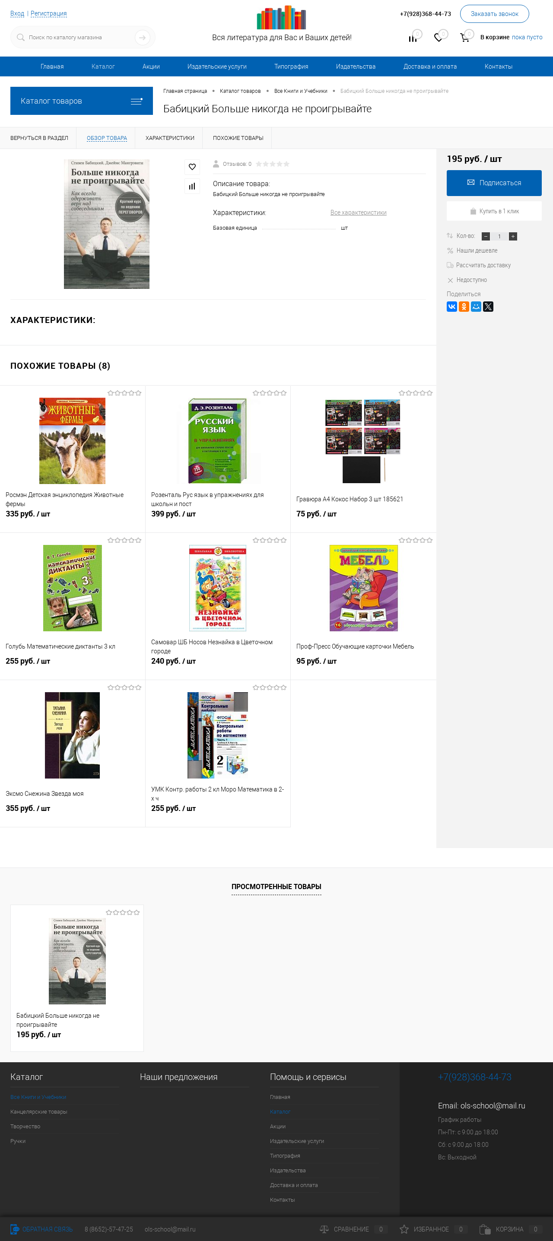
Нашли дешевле (472, 250)
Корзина (511, 1229)
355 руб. (73, 813)
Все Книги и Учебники (38, 1097)
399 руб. (218, 518)
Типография (291, 66)
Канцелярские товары (38, 1111)
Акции (151, 66)
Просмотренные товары (276, 886)
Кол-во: (467, 235)
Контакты (499, 66)
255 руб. (73, 666)
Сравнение (354, 1229)
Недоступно (467, 279)
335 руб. (73, 518)
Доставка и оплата (430, 66)
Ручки (17, 1141)
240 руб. (218, 666)
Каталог (103, 66)
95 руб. (363, 666)
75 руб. (363, 518)
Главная (52, 66)
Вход (17, 13)
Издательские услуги (217, 66)
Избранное (434, 1229)
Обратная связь (41, 1229)
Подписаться (494, 183)
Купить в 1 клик (494, 210)
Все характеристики (359, 212)
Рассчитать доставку (479, 264)
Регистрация (49, 13)
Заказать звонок (494, 13)
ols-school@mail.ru (493, 1105)
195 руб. (38, 1034)
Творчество (25, 1126)
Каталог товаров (82, 101)
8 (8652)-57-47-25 (109, 1229)
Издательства (356, 66)
